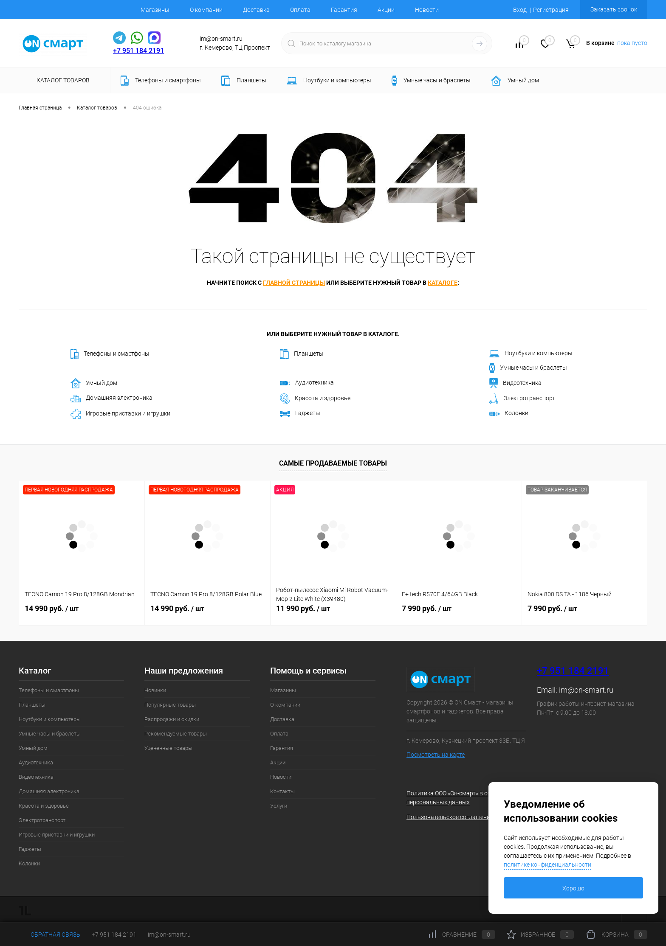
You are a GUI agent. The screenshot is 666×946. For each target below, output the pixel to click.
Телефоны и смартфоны (110, 354)
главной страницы (294, 282)
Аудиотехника (307, 382)
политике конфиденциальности (547, 864)
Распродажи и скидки (171, 719)
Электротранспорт (522, 398)
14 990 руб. (52, 608)
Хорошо (573, 888)
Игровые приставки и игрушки (120, 414)
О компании (206, 9)
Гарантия (344, 9)
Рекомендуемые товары (175, 733)
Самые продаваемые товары (333, 463)
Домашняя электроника (111, 398)
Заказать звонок (613, 9)
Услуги (278, 806)
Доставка (256, 9)
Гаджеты (300, 413)
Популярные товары (170, 705)
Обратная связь (49, 934)
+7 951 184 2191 (138, 51)
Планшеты (302, 354)
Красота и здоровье (315, 398)
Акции (386, 9)
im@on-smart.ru (586, 689)
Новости (427, 9)
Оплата (300, 9)
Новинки (155, 690)
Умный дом (94, 383)
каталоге (442, 282)
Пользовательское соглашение (449, 817)
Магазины (155, 9)
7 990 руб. (427, 608)
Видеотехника (515, 383)
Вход (520, 9)
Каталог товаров (62, 80)
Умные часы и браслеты (528, 368)
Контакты (282, 791)
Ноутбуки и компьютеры (531, 353)
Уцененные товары (168, 748)
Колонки (508, 413)
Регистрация (551, 9)
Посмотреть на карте (435, 754)
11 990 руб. (303, 608)
